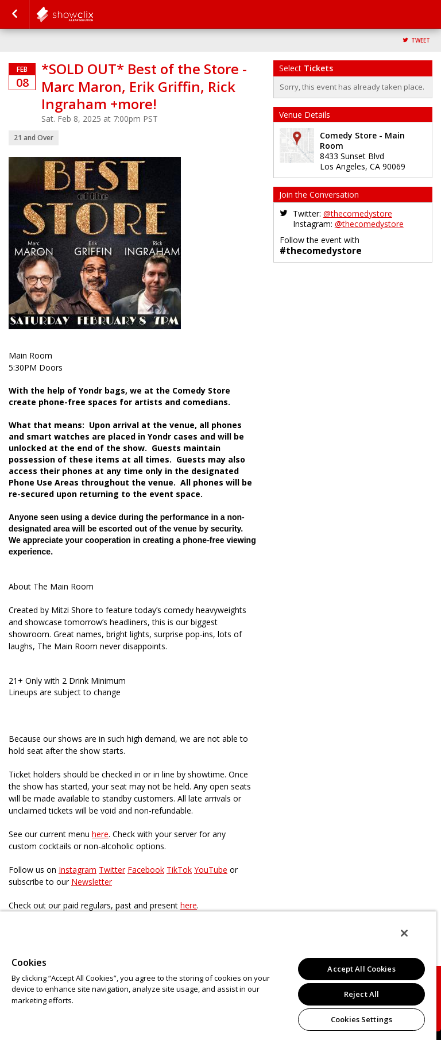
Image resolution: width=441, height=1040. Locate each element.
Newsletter (91, 881)
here (100, 834)
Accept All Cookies (361, 969)
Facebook (145, 869)
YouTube (210, 869)
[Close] (404, 933)
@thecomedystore (357, 213)
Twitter (112, 869)
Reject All (361, 994)
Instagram (77, 869)
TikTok (179, 869)
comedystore (93, 14)
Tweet (420, 40)
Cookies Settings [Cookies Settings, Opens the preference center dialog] (361, 1019)
